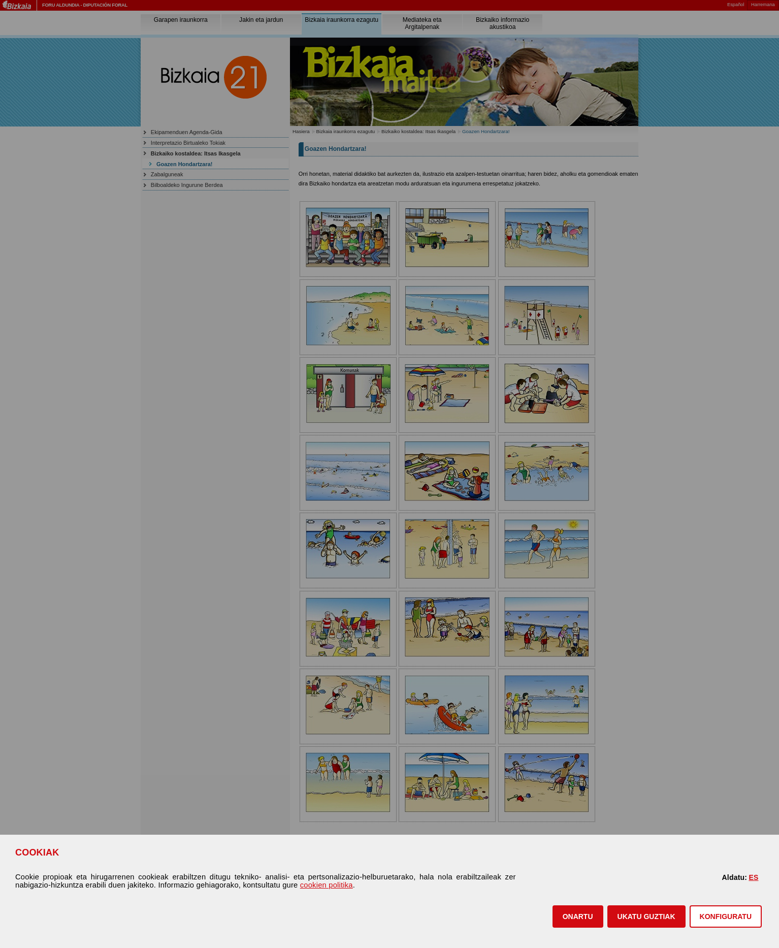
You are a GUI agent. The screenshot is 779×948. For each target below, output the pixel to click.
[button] (578, 916)
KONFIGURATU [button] (726, 916)
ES (753, 877)
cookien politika (326, 885)
